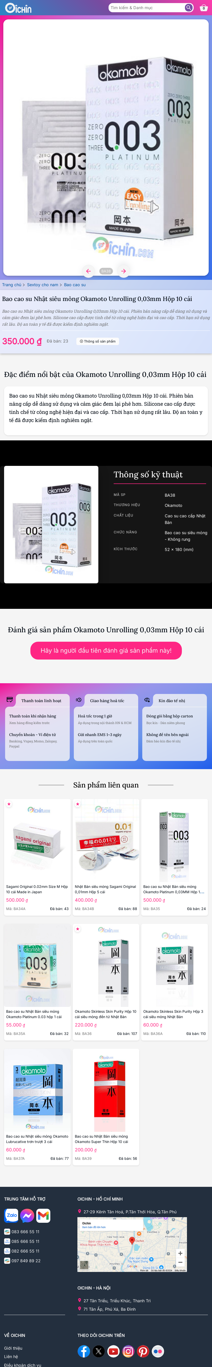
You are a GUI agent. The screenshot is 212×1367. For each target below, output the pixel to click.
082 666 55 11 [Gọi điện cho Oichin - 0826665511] (25, 1251)
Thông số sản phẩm (99, 341)
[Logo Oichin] (18, 7)
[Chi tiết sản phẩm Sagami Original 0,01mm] (106, 840)
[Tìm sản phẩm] (189, 7)
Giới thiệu (13, 1348)
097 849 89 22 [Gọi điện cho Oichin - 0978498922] (26, 1260)
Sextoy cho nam (42, 284)
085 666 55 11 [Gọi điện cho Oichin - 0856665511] (25, 1241)
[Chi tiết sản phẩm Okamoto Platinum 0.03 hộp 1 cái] (37, 965)
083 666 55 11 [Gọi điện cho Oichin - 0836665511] (25, 1231)
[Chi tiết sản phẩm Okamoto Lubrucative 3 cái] (37, 1090)
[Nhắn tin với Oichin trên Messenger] (27, 1217)
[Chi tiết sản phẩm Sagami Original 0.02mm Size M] (37, 840)
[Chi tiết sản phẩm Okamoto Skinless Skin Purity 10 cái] (106, 965)
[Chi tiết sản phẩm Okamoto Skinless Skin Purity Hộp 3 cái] (174, 965)
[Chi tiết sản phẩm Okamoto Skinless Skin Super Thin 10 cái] (106, 1090)
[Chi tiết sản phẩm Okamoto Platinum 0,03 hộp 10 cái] (174, 840)
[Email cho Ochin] (43, 1217)
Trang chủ (11, 284)
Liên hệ (11, 1356)
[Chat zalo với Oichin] (11, 1217)
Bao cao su (75, 284)
